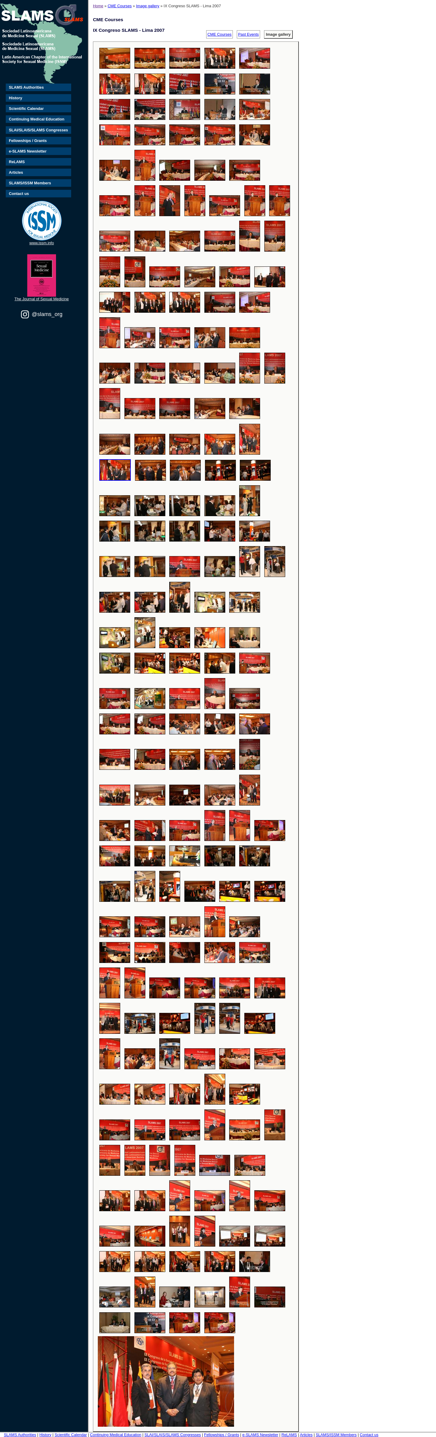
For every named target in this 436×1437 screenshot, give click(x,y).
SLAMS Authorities (26, 87)
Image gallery (147, 6)
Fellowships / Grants (28, 140)
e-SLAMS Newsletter (27, 151)
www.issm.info (41, 243)
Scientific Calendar (26, 108)
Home (98, 6)
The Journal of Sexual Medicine (42, 299)
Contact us (19, 193)
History (15, 98)
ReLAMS (17, 162)
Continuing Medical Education (36, 119)
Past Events (248, 34)
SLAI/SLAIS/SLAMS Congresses (38, 130)
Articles (16, 172)
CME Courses (119, 6)
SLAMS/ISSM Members (30, 183)
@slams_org (47, 314)
